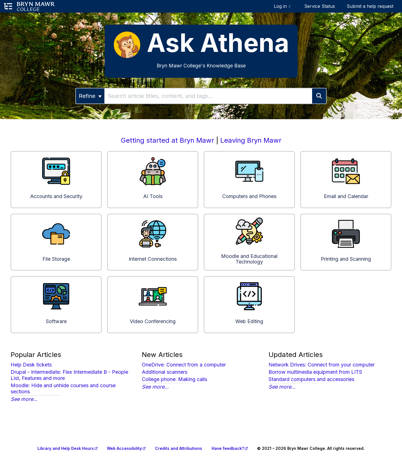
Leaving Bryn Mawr (250, 140)
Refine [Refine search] (90, 96)
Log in (280, 6)
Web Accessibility (124, 448)
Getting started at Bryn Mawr (167, 140)
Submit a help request (370, 6)
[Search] (319, 96)
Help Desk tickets (31, 365)
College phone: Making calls (174, 379)
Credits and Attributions (178, 448)
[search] (208, 96)
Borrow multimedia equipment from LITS (315, 372)
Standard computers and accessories (311, 379)
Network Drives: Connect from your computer (322, 365)
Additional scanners (164, 372)
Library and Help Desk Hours (65, 448)
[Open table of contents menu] (8, 6)
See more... (24, 399)
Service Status (319, 6)
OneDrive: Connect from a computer (184, 365)
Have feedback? (228, 448)
